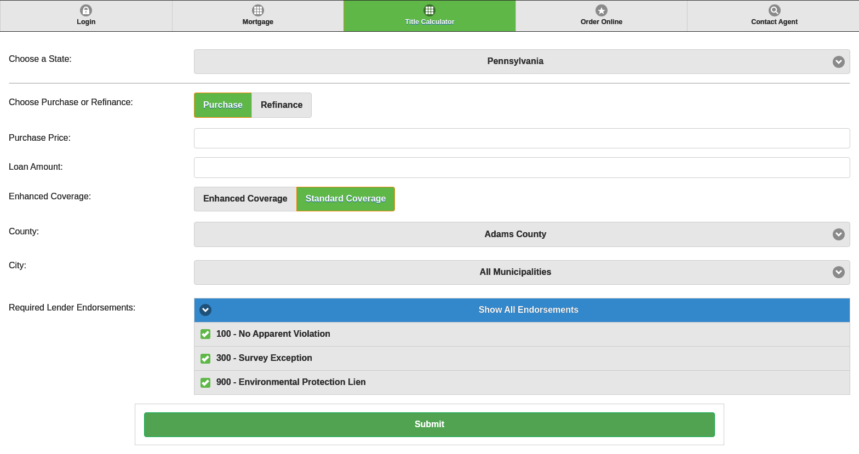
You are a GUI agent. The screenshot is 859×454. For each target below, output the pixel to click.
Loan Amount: (36, 166)
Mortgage (258, 22)
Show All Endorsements (529, 309)
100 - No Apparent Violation (273, 333)
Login (86, 22)
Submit (429, 424)
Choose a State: (40, 59)
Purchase (223, 105)
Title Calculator (429, 22)
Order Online (601, 22)
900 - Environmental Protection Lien (291, 382)
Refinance (281, 105)
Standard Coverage (346, 198)
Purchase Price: (40, 137)
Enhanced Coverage (245, 198)
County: (24, 231)
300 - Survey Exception (264, 358)
